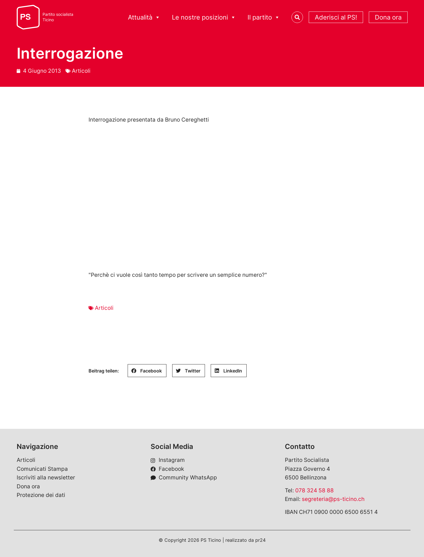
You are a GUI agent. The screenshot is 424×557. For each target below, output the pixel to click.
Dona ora (388, 17)
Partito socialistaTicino (58, 17)
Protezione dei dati (41, 495)
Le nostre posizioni (204, 17)
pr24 (260, 540)
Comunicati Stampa (42, 469)
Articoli (81, 71)
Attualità (144, 17)
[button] (147, 370)
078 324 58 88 (314, 490)
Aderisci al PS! (336, 17)
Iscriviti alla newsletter (46, 477)
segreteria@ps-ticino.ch (333, 499)
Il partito (264, 17)
